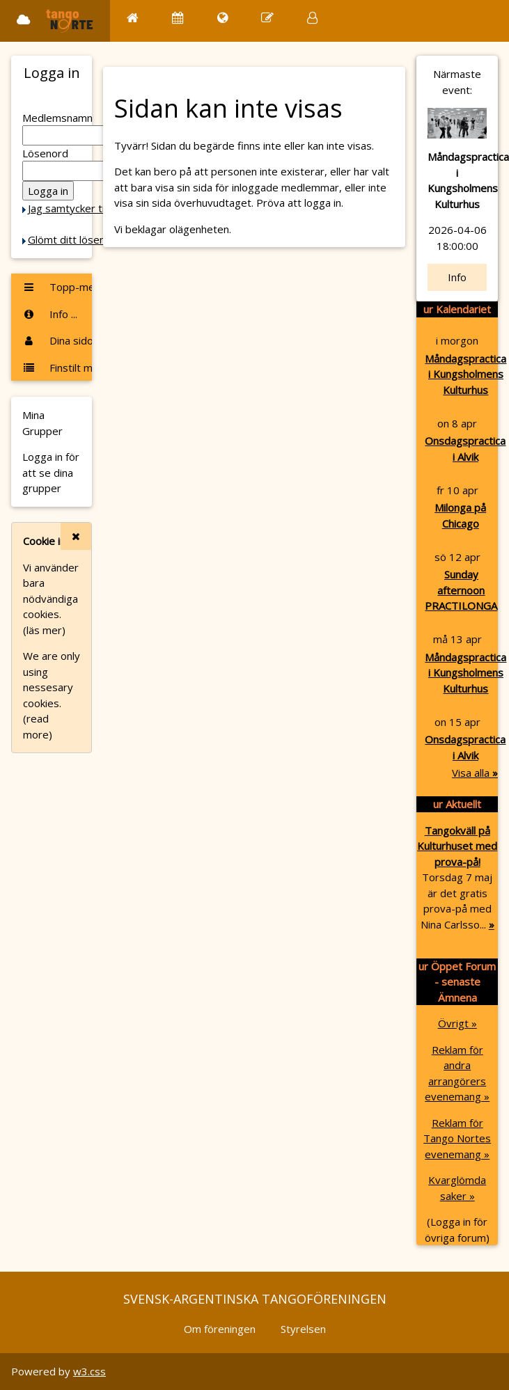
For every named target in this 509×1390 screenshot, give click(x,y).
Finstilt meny (57, 367)
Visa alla (475, 773)
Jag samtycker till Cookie (85, 208)
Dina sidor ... (57, 340)
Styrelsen (303, 1329)
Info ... (49, 314)
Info (457, 277)
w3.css (89, 1371)
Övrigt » (457, 1023)
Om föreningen (220, 1329)
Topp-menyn (57, 287)
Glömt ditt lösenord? (77, 239)
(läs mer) (44, 630)
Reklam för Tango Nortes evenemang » (457, 1138)
